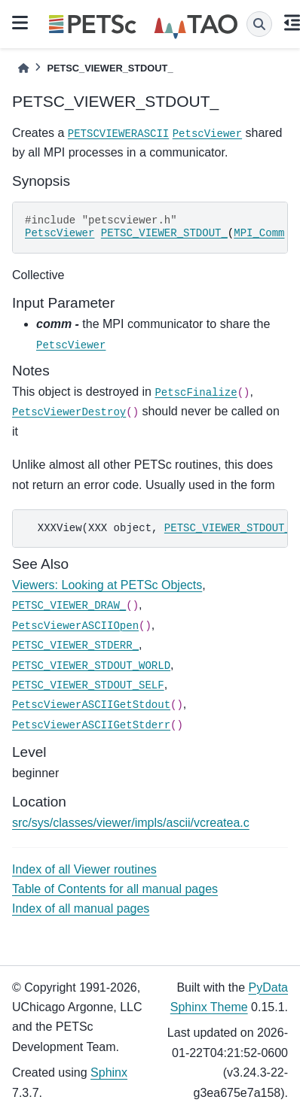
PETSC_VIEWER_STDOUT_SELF (88, 685)
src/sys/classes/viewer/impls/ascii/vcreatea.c (130, 822)
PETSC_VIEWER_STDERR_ (75, 646)
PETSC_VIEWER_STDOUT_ (164, 233)
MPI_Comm (259, 233)
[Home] (23, 68)
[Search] (259, 24)
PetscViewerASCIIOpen (75, 626)
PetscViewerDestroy (69, 412)
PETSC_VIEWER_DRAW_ (69, 606)
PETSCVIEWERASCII (118, 134)
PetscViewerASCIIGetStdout (91, 705)
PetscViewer (207, 134)
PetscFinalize (196, 393)
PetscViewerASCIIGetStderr (91, 725)
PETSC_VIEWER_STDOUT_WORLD (91, 666)
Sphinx (108, 1072)
